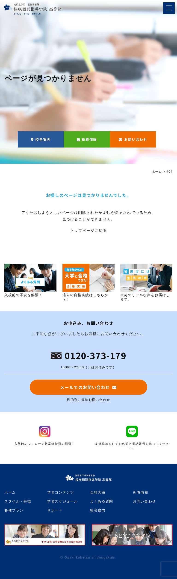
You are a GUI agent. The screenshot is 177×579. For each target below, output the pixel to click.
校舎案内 (42, 139)
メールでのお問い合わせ (85, 387)
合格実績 (97, 492)
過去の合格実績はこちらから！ (88, 282)
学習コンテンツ (60, 492)
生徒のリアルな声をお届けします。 (146, 282)
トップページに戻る (88, 231)
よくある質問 (101, 501)
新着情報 (89, 139)
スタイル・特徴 (17, 501)
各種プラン (14, 510)
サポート (54, 510)
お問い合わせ (135, 139)
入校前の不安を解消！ (30, 280)
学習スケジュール (62, 501)
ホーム (10, 492)
